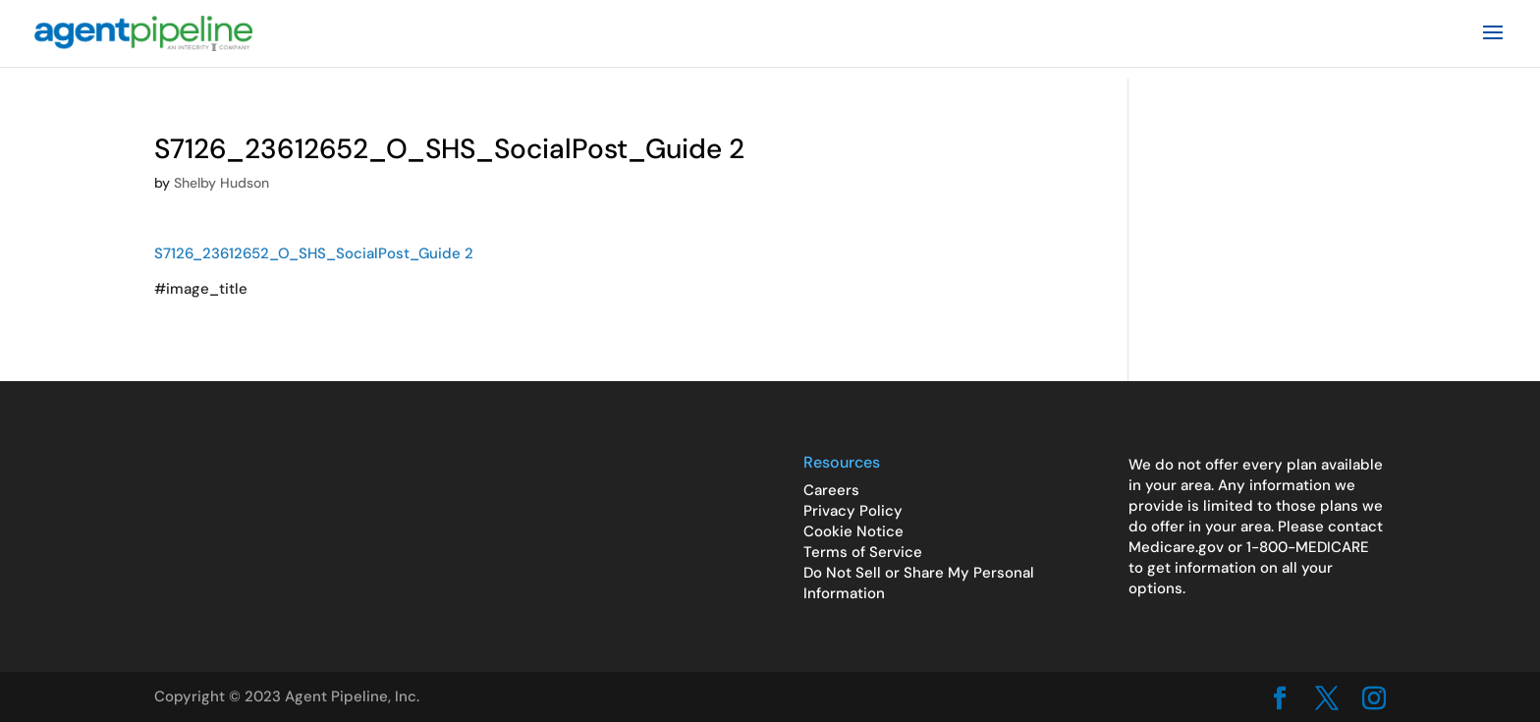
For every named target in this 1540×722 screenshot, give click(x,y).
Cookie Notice (853, 531)
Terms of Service (862, 552)
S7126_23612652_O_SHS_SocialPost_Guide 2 (313, 253)
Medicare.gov (1176, 547)
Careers (831, 490)
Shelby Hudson (221, 183)
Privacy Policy (853, 511)
